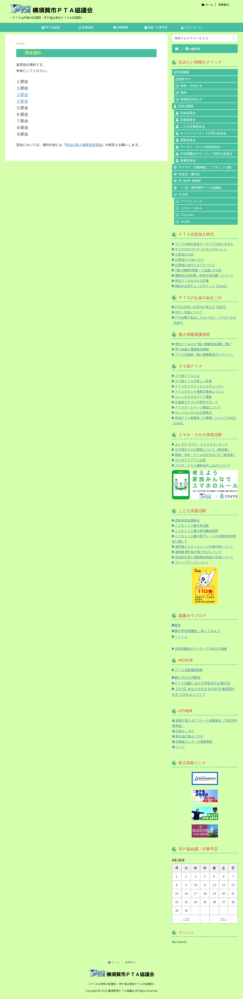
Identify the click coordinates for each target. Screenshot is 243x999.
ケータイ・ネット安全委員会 (200, 147)
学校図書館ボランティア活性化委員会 (206, 153)
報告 (176, 625)
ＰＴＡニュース (191, 201)
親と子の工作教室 (186, 677)
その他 (183, 194)
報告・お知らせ (191, 85)
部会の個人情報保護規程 (84, 144)
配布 (184, 92)
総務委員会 (188, 140)
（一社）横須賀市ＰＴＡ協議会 (200, 187)
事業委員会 (188, 160)
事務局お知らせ (191, 99)
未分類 (185, 221)
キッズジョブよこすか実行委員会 (203, 133)
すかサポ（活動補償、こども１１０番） (206, 167)
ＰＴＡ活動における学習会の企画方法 (201, 683)
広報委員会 (188, 119)
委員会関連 (185, 106)
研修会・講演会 (189, 174)
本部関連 (183, 72)
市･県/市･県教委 (190, 181)
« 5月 (186, 919)
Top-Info (187, 214)
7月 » (223, 919)
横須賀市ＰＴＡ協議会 (121, 990)
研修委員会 (188, 113)
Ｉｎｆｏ (180, 636)
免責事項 (223, 4)
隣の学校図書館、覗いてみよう (196, 630)
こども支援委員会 (192, 126)
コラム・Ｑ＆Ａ (191, 208)
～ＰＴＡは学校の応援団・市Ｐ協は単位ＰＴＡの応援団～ (121, 984)
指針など (185, 79)
